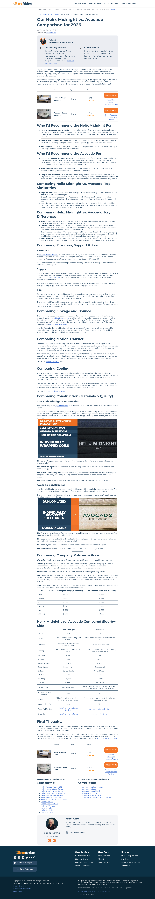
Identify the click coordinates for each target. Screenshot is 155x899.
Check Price (111, 95)
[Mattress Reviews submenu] (96, 3)
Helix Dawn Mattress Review (52, 798)
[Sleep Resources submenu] (128, 3)
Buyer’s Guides (24, 869)
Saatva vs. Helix (47, 812)
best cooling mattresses (56, 391)
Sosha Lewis (51, 33)
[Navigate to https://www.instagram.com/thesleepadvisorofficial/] (49, 840)
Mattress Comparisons (51, 14)
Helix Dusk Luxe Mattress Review (54, 800)
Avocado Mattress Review (99, 709)
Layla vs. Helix (46, 808)
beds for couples (52, 362)
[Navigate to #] (140, 3)
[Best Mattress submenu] (80, 3)
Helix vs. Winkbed (48, 806)
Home (39, 14)
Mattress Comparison (25, 863)
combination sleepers (60, 318)
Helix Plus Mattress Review (52, 795)
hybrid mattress (61, 406)
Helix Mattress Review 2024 (52, 787)
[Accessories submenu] (113, 3)
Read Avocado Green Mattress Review (111, 117)
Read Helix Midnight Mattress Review (111, 102)
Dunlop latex (54, 278)
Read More (113, 9)
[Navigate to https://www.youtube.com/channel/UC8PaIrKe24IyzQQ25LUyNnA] (54, 840)
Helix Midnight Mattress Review (68, 709)
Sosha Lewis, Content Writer (60, 42)
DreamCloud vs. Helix (49, 804)
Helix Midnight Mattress (68, 714)
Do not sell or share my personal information (94, 891)
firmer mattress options (58, 324)
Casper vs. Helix (47, 802)
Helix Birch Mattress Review (52, 791)
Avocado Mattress (100, 714)
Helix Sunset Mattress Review (53, 793)
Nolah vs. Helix (47, 810)
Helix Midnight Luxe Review (52, 789)
